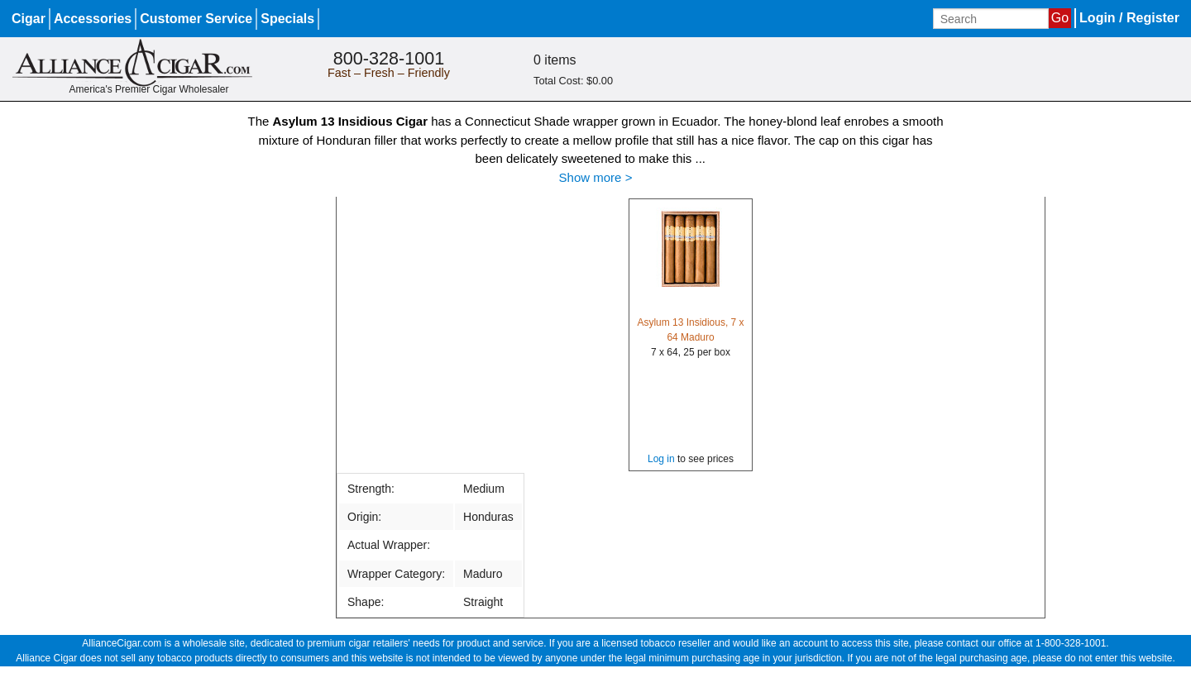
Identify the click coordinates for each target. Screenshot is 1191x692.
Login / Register (1129, 18)
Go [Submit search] (1060, 18)
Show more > (596, 177)
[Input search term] (991, 18)
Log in (661, 459)
